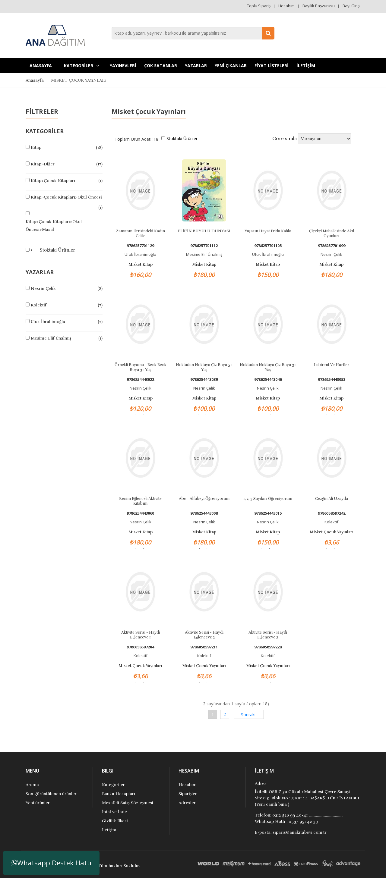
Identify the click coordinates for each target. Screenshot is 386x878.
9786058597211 (204, 647)
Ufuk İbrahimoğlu (48, 321)
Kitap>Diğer (43, 164)
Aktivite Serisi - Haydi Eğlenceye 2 (204, 634)
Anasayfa (41, 65)
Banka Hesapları (118, 793)
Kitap (36, 147)
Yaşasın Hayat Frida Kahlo (268, 231)
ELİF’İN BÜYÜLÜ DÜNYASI (204, 231)
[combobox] (193, 33)
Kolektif (38, 305)
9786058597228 (268, 647)
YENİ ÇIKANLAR (231, 65)
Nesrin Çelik (43, 288)
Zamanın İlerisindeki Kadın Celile (140, 233)
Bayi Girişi (351, 5)
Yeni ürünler (38, 802)
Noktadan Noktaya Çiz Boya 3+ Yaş (268, 367)
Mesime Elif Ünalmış (51, 338)
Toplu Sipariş (259, 5)
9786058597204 (140, 647)
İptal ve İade (114, 811)
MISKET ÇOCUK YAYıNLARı (78, 80)
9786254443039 (204, 379)
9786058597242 (331, 513)
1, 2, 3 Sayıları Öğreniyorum (268, 498)
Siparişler (188, 793)
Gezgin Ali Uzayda (331, 498)
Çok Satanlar (160, 65)
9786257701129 (140, 245)
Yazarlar (196, 65)
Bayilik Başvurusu (318, 5)
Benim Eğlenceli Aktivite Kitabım (140, 500)
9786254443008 (204, 513)
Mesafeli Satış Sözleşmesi (127, 802)
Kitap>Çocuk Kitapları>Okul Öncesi (66, 197)
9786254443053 (331, 379)
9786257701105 (268, 245)
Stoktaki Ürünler (57, 250)
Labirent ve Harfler (331, 364)
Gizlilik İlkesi (115, 820)
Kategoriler (113, 784)
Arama (32, 784)
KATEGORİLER (81, 65)
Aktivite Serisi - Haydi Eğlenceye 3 (267, 634)
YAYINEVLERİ (123, 65)
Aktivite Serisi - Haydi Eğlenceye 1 (140, 634)
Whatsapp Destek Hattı (51, 862)
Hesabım (286, 5)
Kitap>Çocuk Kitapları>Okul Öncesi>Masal (54, 225)
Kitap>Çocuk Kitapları (53, 180)
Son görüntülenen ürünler (51, 793)
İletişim (109, 830)
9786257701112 (204, 245)
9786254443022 (140, 379)
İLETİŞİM (305, 65)
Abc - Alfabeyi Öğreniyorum (204, 498)
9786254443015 (268, 513)
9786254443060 (140, 513)
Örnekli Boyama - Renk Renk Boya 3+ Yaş (140, 367)
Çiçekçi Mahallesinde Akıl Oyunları (331, 233)
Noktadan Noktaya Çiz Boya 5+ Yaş (204, 367)
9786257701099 (331, 245)
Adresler (187, 802)
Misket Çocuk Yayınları (331, 532)
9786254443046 (268, 379)
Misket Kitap (140, 264)
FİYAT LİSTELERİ (272, 65)
